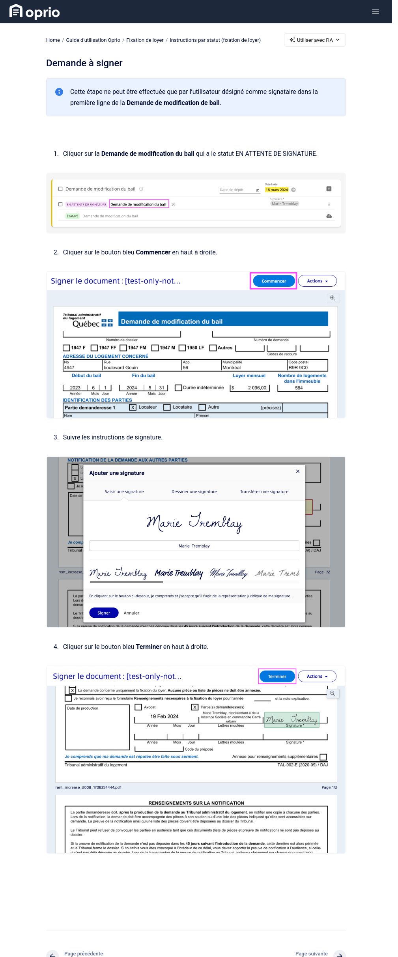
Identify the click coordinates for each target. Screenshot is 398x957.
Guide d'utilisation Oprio (93, 40)
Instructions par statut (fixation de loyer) (215, 40)
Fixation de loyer (144, 40)
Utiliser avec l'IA (315, 40)
